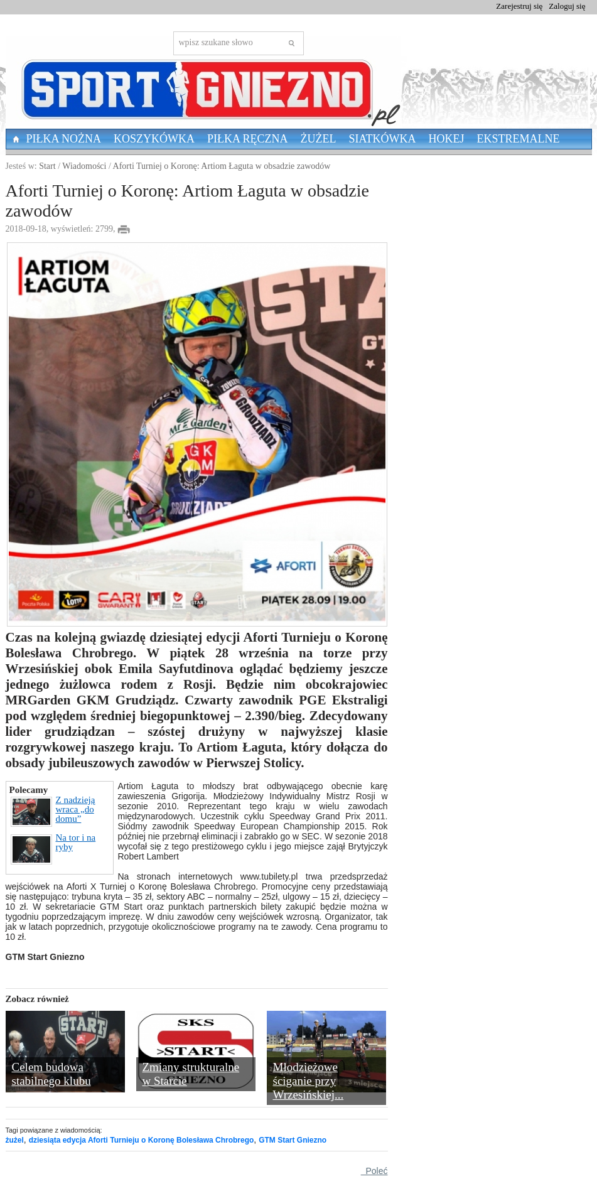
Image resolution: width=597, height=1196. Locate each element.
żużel (15, 1140)
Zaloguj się (567, 6)
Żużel (318, 138)
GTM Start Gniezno (292, 1140)
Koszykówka (154, 138)
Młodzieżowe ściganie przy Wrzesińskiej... (308, 1080)
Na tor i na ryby (53, 849)
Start (47, 166)
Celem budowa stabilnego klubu (51, 1073)
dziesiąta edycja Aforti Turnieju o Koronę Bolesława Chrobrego (141, 1140)
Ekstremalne (518, 138)
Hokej (447, 138)
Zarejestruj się (519, 6)
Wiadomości (84, 166)
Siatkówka (382, 138)
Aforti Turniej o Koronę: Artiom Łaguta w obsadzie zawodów (222, 166)
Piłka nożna (64, 138)
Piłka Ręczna (247, 138)
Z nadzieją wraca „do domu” (53, 811)
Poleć (374, 1171)
